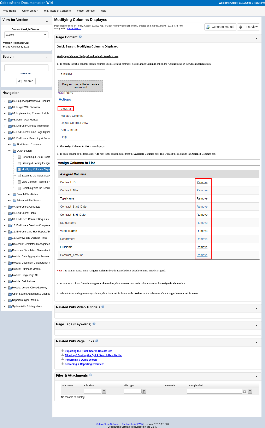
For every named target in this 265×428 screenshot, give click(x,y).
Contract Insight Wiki (132, 424)
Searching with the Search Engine (40, 188)
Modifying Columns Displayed (38, 169)
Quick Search (74, 28)
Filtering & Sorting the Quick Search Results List (48, 163)
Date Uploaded (194, 385)
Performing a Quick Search (37, 157)
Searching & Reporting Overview (84, 364)
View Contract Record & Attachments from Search (49, 181)
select (45, 35)
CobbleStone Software (107, 424)
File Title (89, 385)
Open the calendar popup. (244, 391)
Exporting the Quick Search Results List (43, 175)
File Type (129, 385)
